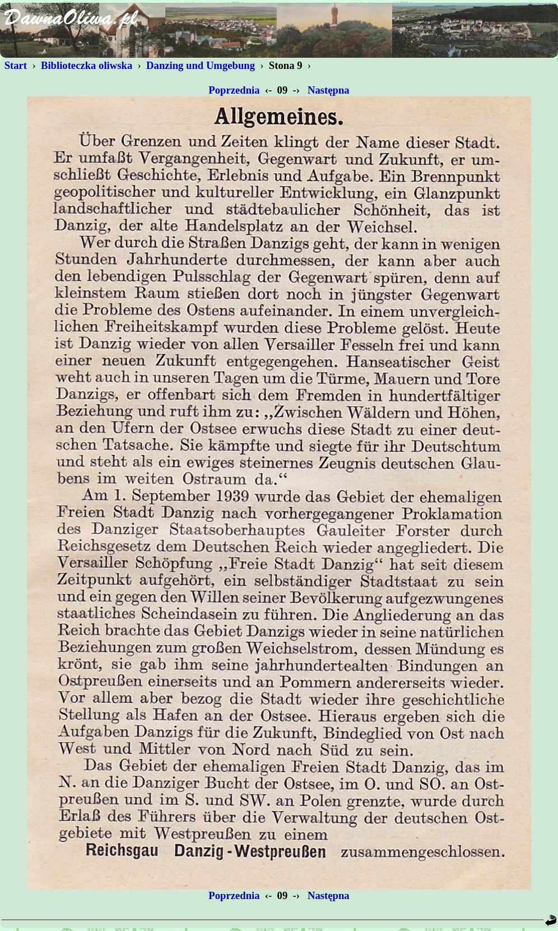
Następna (328, 90)
